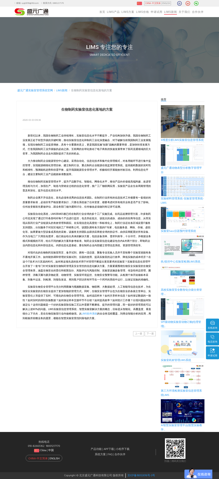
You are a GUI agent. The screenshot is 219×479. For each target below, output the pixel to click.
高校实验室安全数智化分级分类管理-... (181, 292)
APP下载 (109, 449)
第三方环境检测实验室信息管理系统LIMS (181, 393)
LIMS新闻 (170, 11)
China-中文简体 (38, 458)
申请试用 (156, 11)
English (55, 458)
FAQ (110, 454)
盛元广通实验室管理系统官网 (35, 90)
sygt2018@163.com (30, 3)
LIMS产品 (113, 11)
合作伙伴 (198, 11)
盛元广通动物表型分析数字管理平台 (181, 170)
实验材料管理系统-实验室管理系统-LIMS (182, 200)
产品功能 (96, 449)
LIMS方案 (127, 11)
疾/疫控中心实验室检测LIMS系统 (180, 262)
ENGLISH (166, 3)
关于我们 (184, 11)
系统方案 (100, 454)
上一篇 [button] (138, 334)
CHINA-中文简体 (153, 3)
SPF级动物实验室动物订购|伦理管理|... (181, 324)
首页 (102, 11)
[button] (44, 458)
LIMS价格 (142, 11)
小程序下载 (123, 449)
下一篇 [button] (150, 334)
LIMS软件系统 (89, 314)
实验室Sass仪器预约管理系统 (178, 231)
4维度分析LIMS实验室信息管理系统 (182, 140)
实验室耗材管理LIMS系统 (176, 360)
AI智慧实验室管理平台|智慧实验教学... (181, 427)
